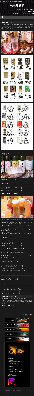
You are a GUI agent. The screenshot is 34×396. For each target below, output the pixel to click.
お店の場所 (17, 334)
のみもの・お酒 (17, 329)
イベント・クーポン (17, 325)
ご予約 (17, 339)
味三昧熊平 (17, 5)
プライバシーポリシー (6, 394)
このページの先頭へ (28, 314)
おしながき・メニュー (17, 320)
